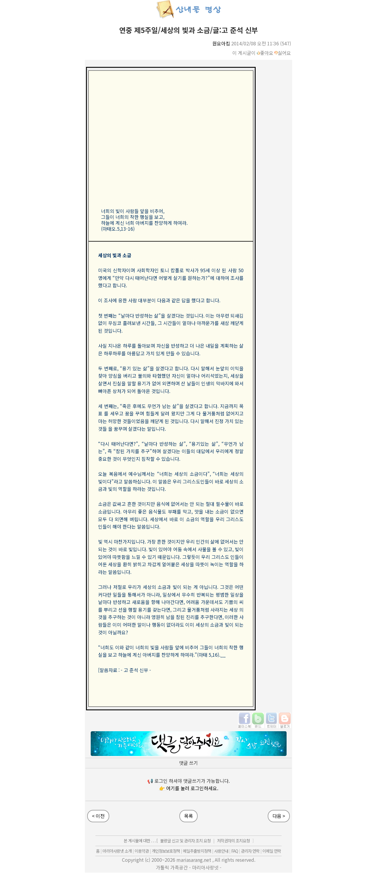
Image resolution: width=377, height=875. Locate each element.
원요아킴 (221, 43)
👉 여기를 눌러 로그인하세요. (188, 788)
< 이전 (98, 815)
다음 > (278, 815)
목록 (188, 815)
